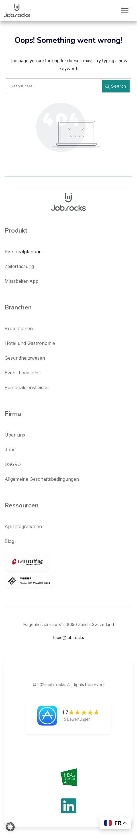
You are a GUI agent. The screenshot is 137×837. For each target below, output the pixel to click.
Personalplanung (23, 251)
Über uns (15, 435)
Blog (9, 541)
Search (115, 86)
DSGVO (13, 464)
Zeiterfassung (19, 266)
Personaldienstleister (27, 387)
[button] (10, 827)
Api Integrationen (23, 526)
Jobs (10, 449)
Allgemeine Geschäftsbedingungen (42, 479)
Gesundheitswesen (25, 358)
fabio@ (68, 637)
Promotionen (19, 328)
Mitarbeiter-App (21, 281)
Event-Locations (22, 373)
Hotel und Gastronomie (30, 343)
